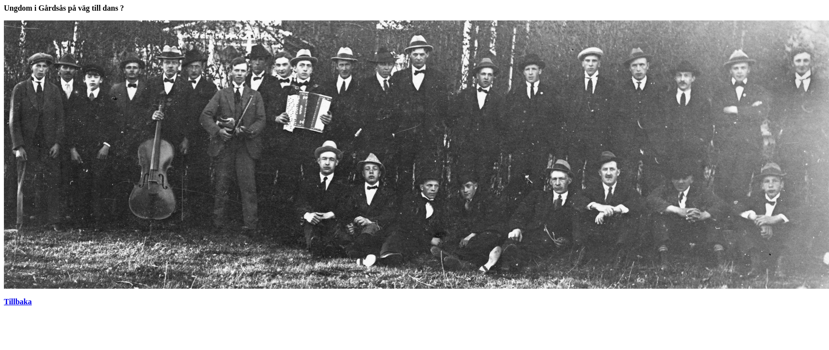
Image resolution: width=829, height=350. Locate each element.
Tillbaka (18, 302)
